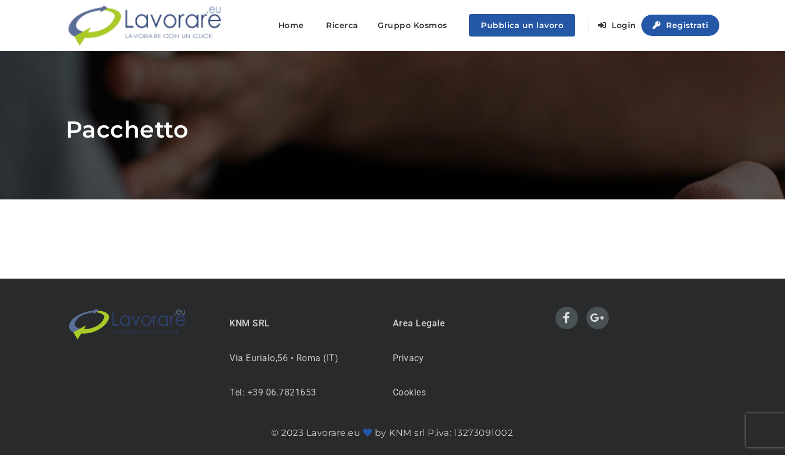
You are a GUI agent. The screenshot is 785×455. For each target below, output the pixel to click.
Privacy (408, 358)
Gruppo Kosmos (412, 25)
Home (291, 25)
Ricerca (342, 25)
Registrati (680, 25)
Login (617, 25)
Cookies (409, 392)
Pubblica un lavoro (522, 25)
